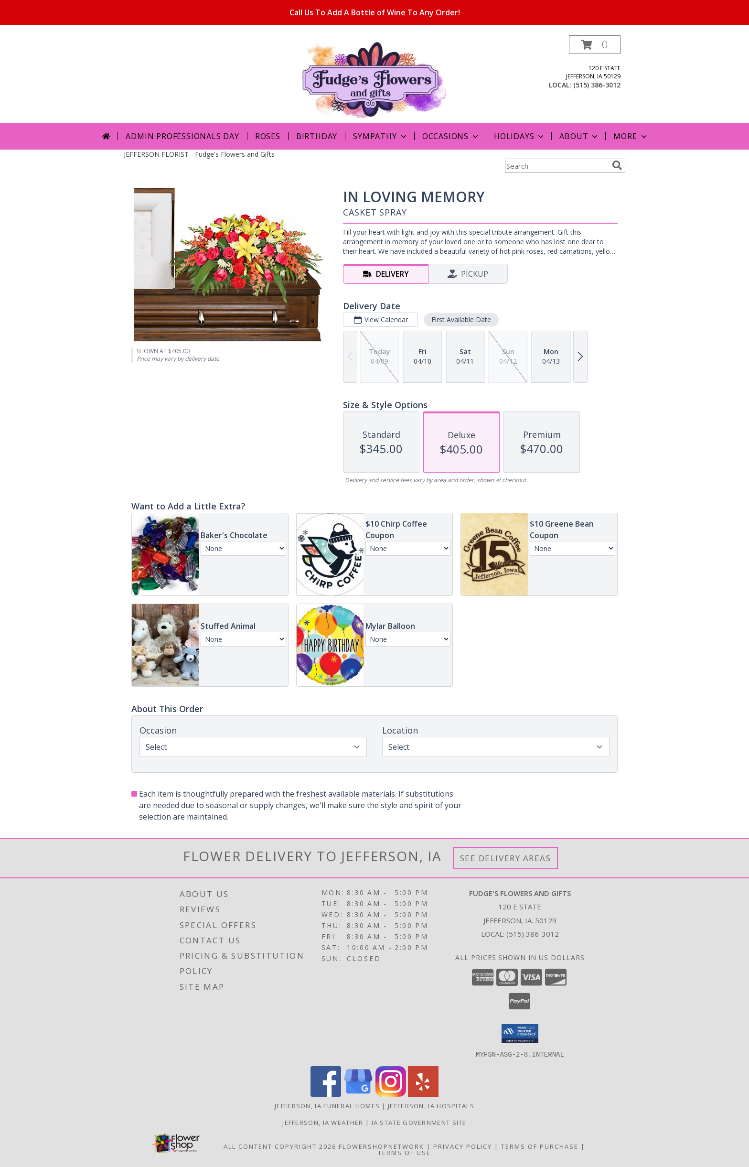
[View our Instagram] (390, 1093)
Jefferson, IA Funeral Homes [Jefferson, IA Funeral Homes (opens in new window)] (327, 1105)
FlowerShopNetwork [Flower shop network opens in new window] (381, 1146)
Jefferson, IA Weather (322, 1122)
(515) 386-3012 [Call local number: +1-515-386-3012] (597, 84)
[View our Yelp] (423, 1093)
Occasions (451, 136)
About (579, 136)
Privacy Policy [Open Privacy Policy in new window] (462, 1146)
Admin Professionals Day (182, 136)
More (630, 136)
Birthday (316, 136)
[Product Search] (556, 166)
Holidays (520, 136)
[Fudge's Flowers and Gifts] (375, 79)
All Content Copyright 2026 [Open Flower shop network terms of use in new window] (280, 1146)
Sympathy (380, 136)
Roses (267, 136)
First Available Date (461, 319)
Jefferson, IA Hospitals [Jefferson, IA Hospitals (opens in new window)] (431, 1105)
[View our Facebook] (325, 1093)
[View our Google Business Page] (358, 1093)
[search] (617, 165)
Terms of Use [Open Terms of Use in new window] (404, 1152)
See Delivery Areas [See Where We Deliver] (505, 858)
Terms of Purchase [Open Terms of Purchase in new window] (539, 1146)
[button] (595, 44)
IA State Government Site (419, 1122)
